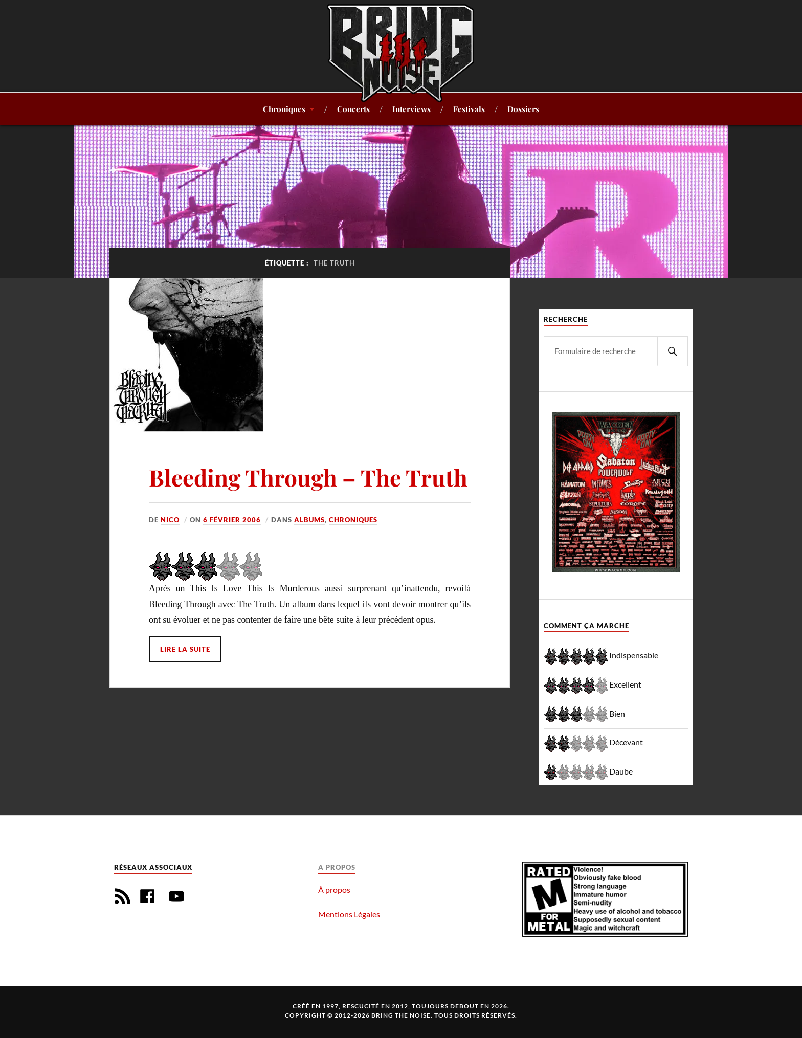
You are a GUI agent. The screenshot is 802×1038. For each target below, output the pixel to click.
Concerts (353, 108)
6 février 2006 (232, 520)
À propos (334, 889)
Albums (309, 520)
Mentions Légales (349, 914)
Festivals (469, 108)
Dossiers (523, 108)
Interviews (411, 108)
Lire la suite (185, 649)
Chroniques (284, 108)
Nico (170, 520)
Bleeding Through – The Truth (308, 477)
